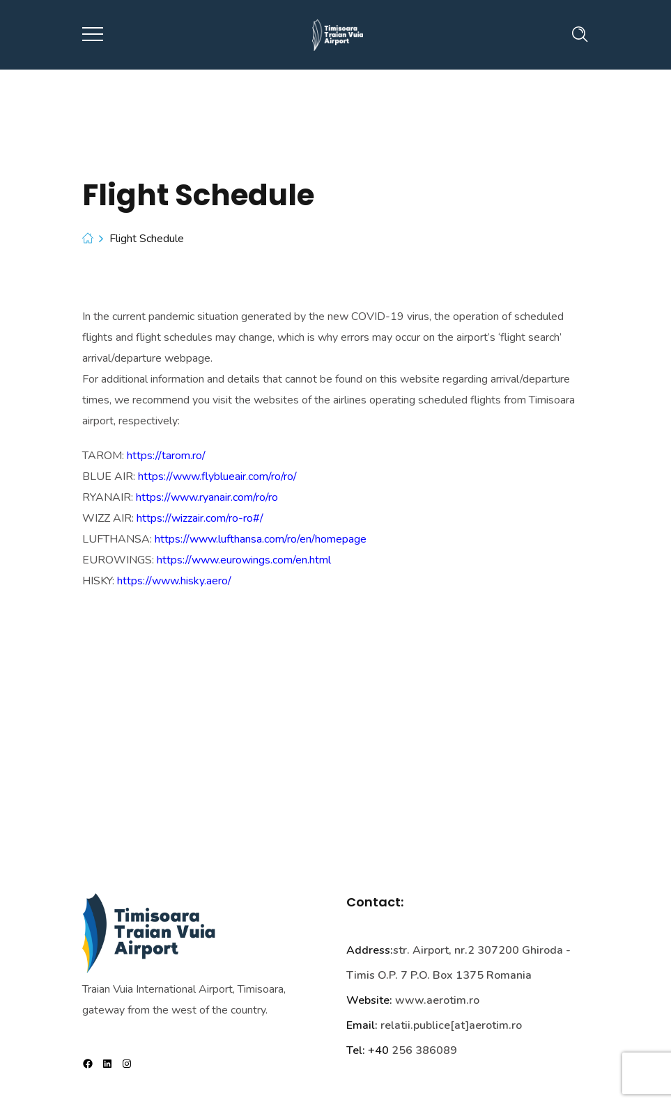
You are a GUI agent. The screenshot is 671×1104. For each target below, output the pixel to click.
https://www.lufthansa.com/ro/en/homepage (261, 539)
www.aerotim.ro (437, 1000)
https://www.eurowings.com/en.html (244, 560)
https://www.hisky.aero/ (174, 581)
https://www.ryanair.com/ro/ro (207, 497)
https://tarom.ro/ (166, 455)
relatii (395, 1025)
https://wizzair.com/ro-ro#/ (200, 518)
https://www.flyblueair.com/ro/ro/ (217, 476)
